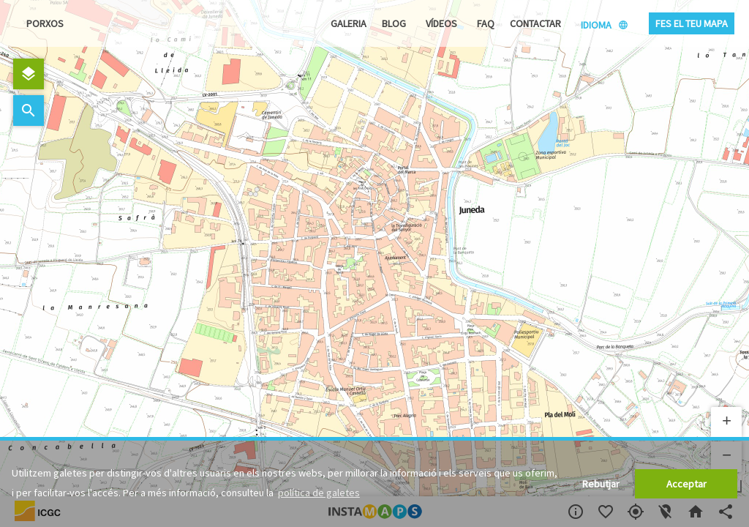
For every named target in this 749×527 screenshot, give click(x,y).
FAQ (485, 23)
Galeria (348, 23)
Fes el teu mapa (691, 23)
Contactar (535, 23)
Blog (394, 23)
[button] (726, 422)
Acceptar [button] (686, 483)
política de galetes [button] (319, 492)
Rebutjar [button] (601, 483)
